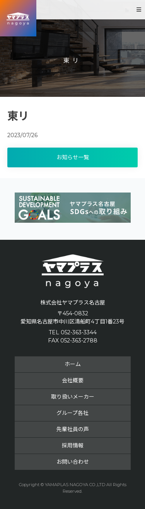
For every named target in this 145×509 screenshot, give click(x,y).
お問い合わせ (72, 461)
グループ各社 (72, 412)
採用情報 (73, 445)
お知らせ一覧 (72, 157)
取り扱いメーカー (72, 396)
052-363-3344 (79, 332)
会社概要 (73, 380)
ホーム (73, 364)
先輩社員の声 (72, 429)
